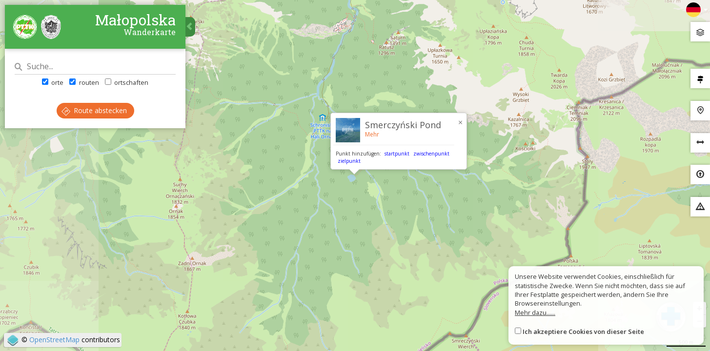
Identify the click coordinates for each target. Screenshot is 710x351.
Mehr (372, 134)
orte (52, 82)
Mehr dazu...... (535, 312)
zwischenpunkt (431, 153)
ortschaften (126, 82)
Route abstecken (94, 110)
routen (84, 82)
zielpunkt (349, 160)
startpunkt (397, 153)
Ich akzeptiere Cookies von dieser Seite (583, 331)
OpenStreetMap (54, 339)
